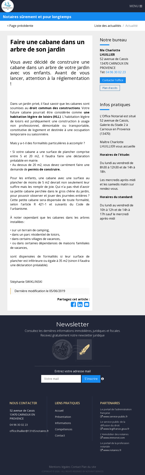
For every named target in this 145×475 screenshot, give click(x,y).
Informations (63, 423)
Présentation (63, 417)
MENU (136, 6)
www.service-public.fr (114, 416)
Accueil (59, 410)
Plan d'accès (109, 88)
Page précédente (20, 26)
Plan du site (89, 467)
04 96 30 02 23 (116, 72)
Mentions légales (59, 467)
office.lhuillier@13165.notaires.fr (29, 431)
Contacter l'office (112, 80)
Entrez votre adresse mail (73, 371)
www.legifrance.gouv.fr (114, 428)
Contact (60, 435)
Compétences (63, 429)
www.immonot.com (112, 437)
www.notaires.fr (110, 450)
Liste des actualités (107, 26)
